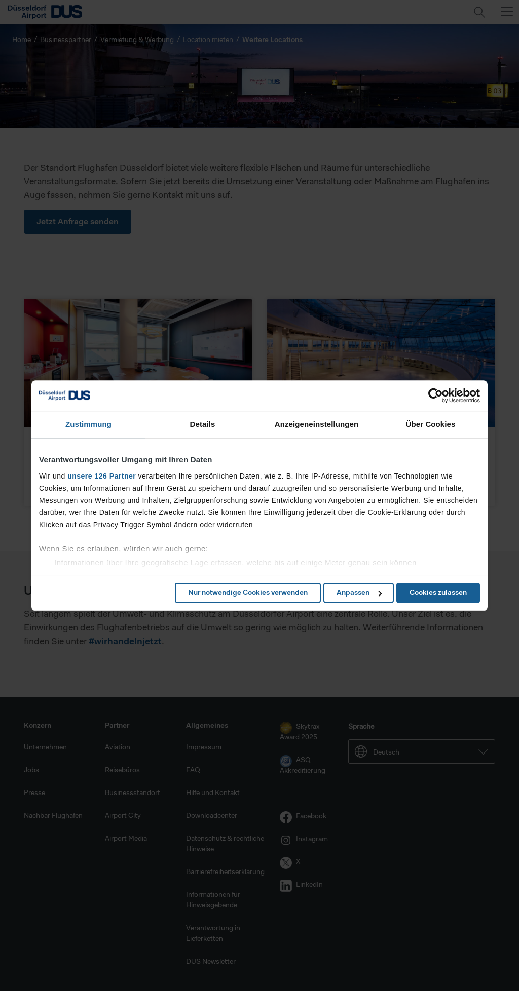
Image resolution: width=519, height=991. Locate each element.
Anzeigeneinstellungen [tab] (316, 424)
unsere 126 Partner (101, 476)
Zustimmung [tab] (88, 424)
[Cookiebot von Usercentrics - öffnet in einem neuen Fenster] (435, 395)
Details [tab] (202, 424)
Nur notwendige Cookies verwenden (248, 592)
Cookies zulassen (438, 592)
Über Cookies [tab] (431, 424)
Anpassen (359, 592)
